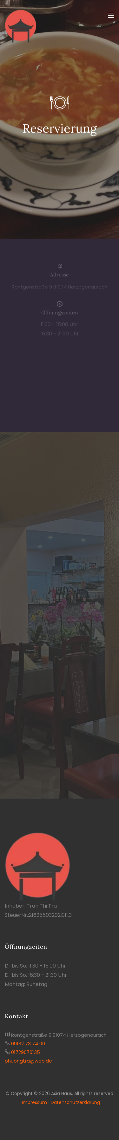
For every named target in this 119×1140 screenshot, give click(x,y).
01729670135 (25, 1052)
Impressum (34, 1102)
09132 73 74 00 (28, 1043)
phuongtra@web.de (28, 1060)
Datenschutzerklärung (75, 1102)
